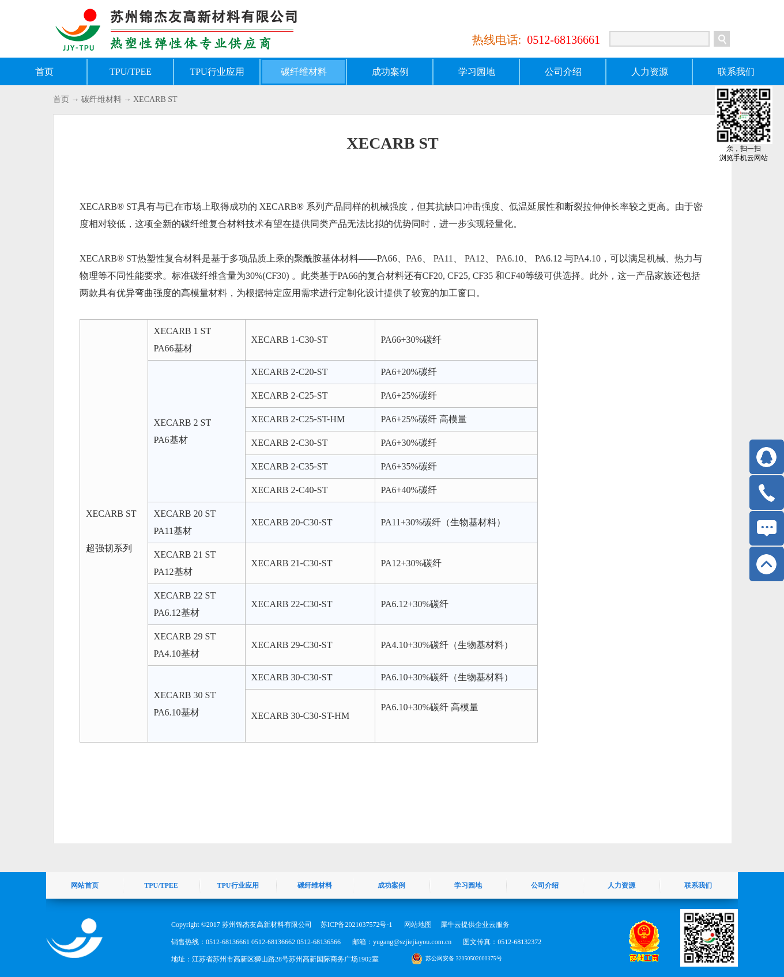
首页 (44, 72)
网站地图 (416, 925)
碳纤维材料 (101, 99)
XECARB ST (155, 99)
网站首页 (85, 885)
